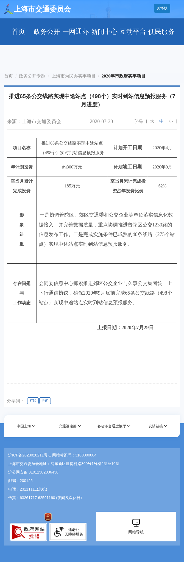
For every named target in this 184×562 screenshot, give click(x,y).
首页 (18, 31)
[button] (26, 426)
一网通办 (75, 31)
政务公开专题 (32, 76)
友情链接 (156, 426)
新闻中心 (104, 31)
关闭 (45, 401)
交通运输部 (68, 426)
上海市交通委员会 (37, 9)
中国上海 (24, 426)
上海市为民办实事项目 (74, 76)
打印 (33, 401)
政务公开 (47, 31)
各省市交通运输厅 (111, 426)
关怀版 (162, 8)
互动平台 (133, 31)
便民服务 (161, 31)
